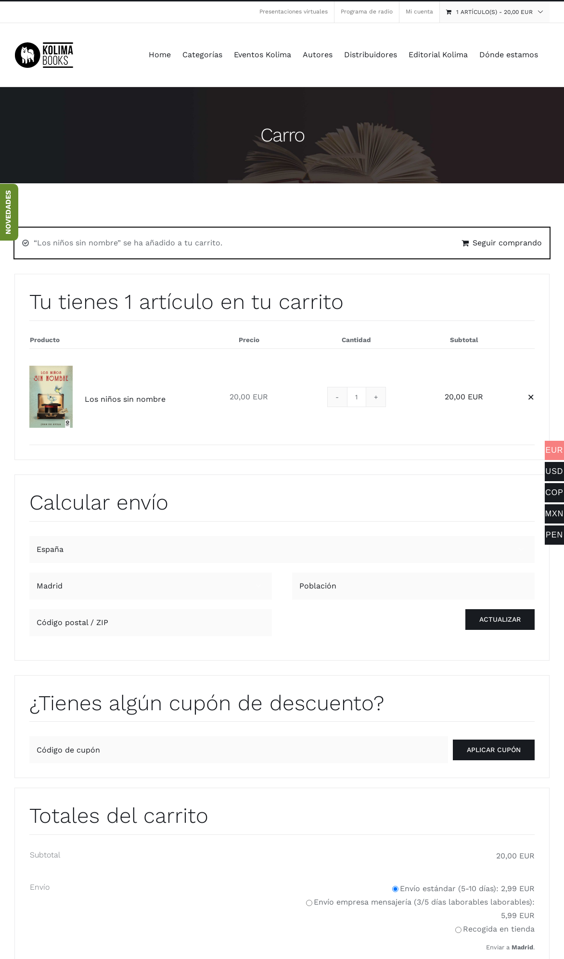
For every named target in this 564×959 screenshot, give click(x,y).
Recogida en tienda (499, 928)
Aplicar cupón (494, 750)
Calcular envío (98, 502)
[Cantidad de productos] (356, 397)
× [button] (531, 397)
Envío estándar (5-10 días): (467, 888)
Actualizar (500, 619)
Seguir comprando (507, 242)
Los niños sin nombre (125, 399)
